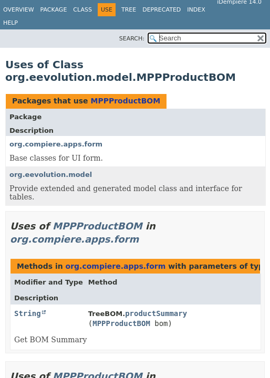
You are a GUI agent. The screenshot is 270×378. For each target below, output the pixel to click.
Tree (128, 9)
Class (82, 9)
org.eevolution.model (50, 174)
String (27, 313)
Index (196, 9)
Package (53, 9)
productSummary (156, 313)
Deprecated (161, 9)
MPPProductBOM (125, 101)
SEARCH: (131, 38)
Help (10, 22)
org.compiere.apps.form (55, 144)
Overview (18, 9)
